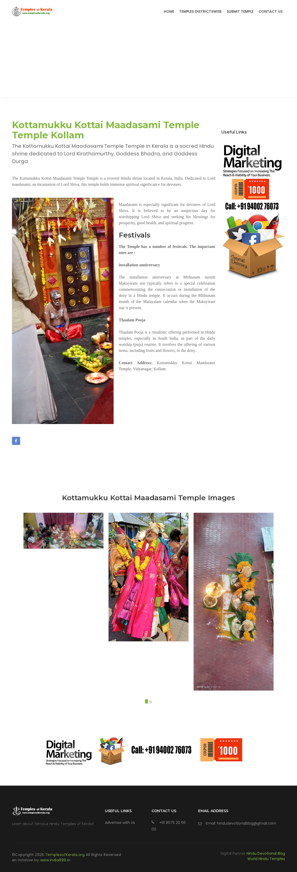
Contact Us (270, 11)
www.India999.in (55, 860)
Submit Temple (240, 11)
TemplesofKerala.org (65, 854)
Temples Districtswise (200, 11)
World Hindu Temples (266, 858)
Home (169, 11)
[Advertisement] (148, 61)
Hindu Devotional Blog (266, 853)
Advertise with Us (120, 822)
